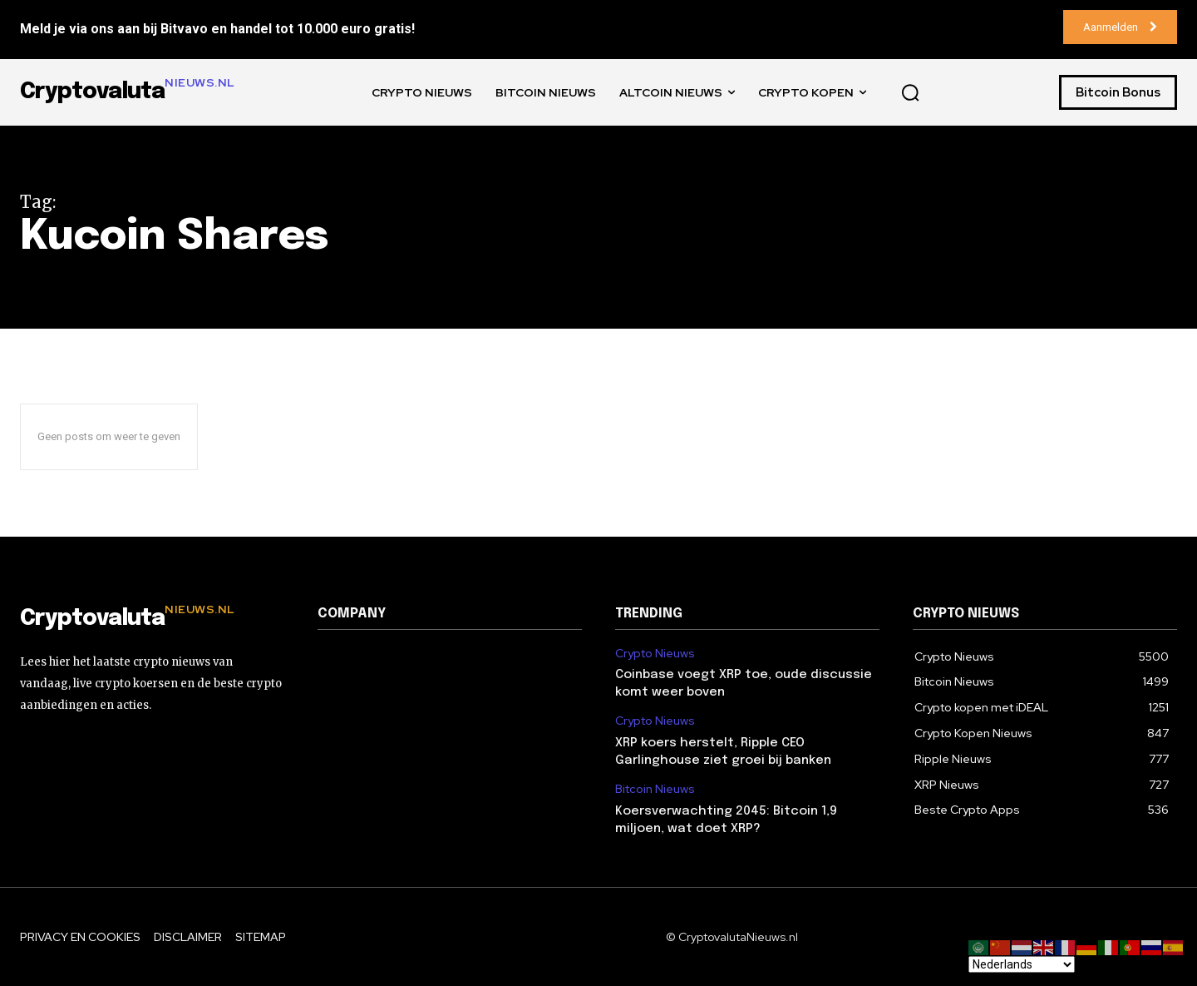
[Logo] (152, 619)
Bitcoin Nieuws (655, 789)
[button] (910, 92)
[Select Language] (1021, 964)
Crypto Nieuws (655, 654)
